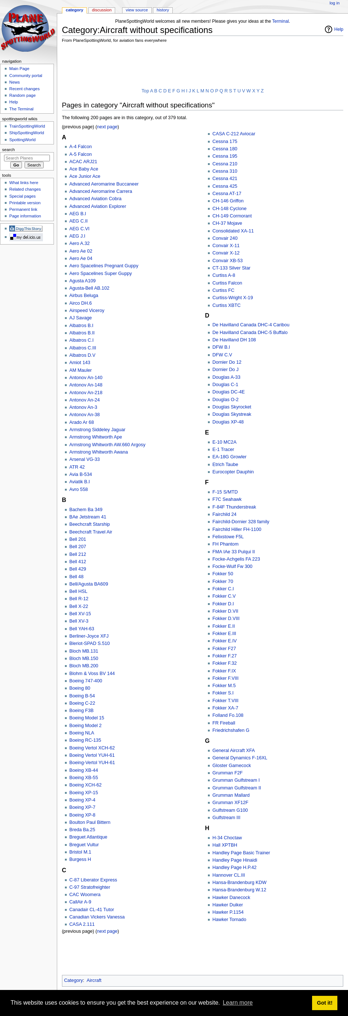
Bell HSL (78, 591)
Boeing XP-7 (82, 807)
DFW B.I (221, 347)
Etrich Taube (225, 464)
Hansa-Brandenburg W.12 (239, 889)
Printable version (24, 203)
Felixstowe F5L (227, 536)
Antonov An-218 (85, 392)
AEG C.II (78, 221)
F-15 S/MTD (225, 492)
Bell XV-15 (80, 613)
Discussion (101, 10)
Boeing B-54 (82, 695)
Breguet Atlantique (88, 837)
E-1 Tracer (223, 449)
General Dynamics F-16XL (239, 757)
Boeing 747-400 (85, 680)
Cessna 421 (224, 178)
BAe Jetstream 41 (87, 517)
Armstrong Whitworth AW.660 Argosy (107, 444)
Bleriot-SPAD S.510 (89, 643)
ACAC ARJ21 (83, 161)
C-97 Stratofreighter (89, 887)
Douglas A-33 (226, 377)
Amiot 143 (79, 362)
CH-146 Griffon (227, 200)
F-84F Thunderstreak (234, 507)
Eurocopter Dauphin (233, 471)
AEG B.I (77, 213)
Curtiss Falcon (227, 283)
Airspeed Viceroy (87, 310)
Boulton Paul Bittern (89, 822)
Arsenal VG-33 (84, 459)
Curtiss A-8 (223, 275)
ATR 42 (77, 467)
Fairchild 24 (224, 514)
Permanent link (23, 209)
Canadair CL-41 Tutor (91, 909)
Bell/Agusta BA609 (88, 584)
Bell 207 (77, 546)
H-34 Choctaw (227, 837)
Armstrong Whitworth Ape (95, 437)
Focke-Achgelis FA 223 (236, 559)
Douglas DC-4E (228, 392)
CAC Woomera (84, 894)
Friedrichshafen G (230, 730)
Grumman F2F (227, 772)
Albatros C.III (82, 348)
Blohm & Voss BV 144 (92, 673)
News (14, 82)
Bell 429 (77, 569)
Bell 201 (77, 539)
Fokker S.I (223, 693)
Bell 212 (77, 554)
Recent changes (24, 89)
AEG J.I (77, 236)
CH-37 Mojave (227, 223)
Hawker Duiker (227, 904)
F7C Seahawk (227, 499)
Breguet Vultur (84, 844)
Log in (335, 3)
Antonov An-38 (84, 414)
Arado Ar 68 (81, 422)
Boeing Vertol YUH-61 (92, 755)
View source (137, 10)
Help (339, 29)
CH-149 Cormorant (232, 216)
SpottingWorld (22, 139)
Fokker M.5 (223, 685)
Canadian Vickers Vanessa (97, 917)
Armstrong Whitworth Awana (98, 452)
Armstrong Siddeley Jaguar (97, 429)
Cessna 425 (224, 186)
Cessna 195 (224, 156)
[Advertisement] (195, 65)
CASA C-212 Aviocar (233, 133)
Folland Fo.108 (227, 715)
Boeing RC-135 (85, 740)
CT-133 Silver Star (231, 268)
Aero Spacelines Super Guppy (100, 273)
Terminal (280, 21)
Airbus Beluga (83, 295)
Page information (25, 216)
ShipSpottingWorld (26, 133)
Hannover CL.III (228, 875)
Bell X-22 (78, 606)
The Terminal (21, 109)
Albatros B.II (82, 332)
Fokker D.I (223, 603)
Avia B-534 (80, 474)
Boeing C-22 (82, 703)
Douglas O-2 (225, 399)
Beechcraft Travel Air (90, 532)
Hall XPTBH (224, 845)
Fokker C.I (223, 588)
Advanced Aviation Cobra (95, 198)
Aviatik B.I (79, 481)
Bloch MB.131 (83, 651)
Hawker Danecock (231, 897)
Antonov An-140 (85, 377)
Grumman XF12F (230, 802)
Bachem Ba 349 (85, 509)
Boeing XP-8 (82, 815)
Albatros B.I (81, 325)
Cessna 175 (224, 141)
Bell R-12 (78, 598)
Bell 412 (77, 561)
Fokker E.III (224, 633)
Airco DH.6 (80, 303)
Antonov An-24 (84, 400)
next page (107, 126)
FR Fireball (223, 723)
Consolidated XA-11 (233, 231)
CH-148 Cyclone (229, 208)
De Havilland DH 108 (234, 339)
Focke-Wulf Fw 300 (232, 566)
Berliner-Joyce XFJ (89, 636)
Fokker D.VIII (225, 618)
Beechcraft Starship (89, 524)
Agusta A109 (82, 280)
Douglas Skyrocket (231, 407)
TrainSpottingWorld (27, 126)
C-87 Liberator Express (93, 880)
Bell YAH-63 (81, 628)
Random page (22, 95)
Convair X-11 (225, 245)
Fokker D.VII (225, 611)
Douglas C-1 (225, 384)
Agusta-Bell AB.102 (89, 288)
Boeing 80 (79, 688)
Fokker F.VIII (225, 678)
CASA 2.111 (82, 924)
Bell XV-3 (78, 621)
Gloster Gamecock (231, 765)
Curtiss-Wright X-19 (232, 297)
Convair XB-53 (227, 260)
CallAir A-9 (80, 902)
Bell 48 (76, 576)
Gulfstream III (226, 817)
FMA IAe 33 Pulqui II (233, 551)
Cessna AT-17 (226, 193)
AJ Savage (80, 317)
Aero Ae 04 (80, 258)
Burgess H (80, 859)
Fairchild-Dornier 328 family (240, 521)
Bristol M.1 (80, 852)
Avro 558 (78, 489)
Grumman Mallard (231, 795)
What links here (23, 182)
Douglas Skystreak (231, 414)
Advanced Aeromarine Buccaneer (104, 184)
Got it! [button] (324, 1003)
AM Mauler (80, 370)
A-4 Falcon (80, 146)
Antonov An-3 (83, 407)
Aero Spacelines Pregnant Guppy (103, 265)
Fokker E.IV (224, 640)
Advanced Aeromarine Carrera (100, 191)
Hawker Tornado (229, 919)
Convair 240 (224, 238)
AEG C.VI (79, 228)
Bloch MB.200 (83, 665)
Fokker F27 (224, 648)
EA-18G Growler (229, 456)
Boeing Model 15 (86, 717)
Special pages (22, 196)
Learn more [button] (238, 1003)
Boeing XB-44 (83, 770)
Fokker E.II (223, 626)
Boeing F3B (81, 710)
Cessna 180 (224, 148)
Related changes (25, 189)
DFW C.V (222, 354)
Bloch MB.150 (83, 658)
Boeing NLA (81, 733)
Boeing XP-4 (82, 800)
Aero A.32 (79, 243)
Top (145, 90)
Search (8, 149)
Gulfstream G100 (230, 810)
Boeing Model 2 (85, 725)
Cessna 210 (224, 163)
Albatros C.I (81, 340)
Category (73, 980)
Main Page (19, 68)
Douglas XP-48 (227, 422)
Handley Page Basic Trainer (241, 852)
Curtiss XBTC (226, 305)
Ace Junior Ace (84, 176)
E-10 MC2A (224, 442)
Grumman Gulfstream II (236, 788)
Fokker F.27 (224, 656)
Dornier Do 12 (226, 362)
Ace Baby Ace (83, 169)
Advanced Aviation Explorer (97, 206)
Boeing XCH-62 (85, 785)
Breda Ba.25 (82, 829)
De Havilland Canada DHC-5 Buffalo (249, 332)
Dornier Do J (225, 369)
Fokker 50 (222, 573)
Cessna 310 (224, 171)
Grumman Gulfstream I (236, 780)
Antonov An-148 (85, 385)
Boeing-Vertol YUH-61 (92, 762)
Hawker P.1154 (227, 912)
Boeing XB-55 (83, 777)
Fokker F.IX (224, 671)
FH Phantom (225, 544)
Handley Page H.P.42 (234, 867)
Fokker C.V (223, 596)
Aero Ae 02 (80, 251)
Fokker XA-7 (225, 708)
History (163, 10)
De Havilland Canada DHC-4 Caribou (250, 324)
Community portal (25, 75)
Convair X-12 (225, 253)
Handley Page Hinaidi (234, 860)
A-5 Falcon (80, 154)
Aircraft (94, 980)
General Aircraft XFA (233, 750)
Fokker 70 (222, 581)
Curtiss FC (223, 290)
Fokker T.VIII (225, 700)
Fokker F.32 (224, 663)
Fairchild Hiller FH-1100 (236, 529)
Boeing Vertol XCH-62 (92, 748)
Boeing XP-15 (83, 792)
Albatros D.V (82, 355)
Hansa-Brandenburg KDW (239, 882)
